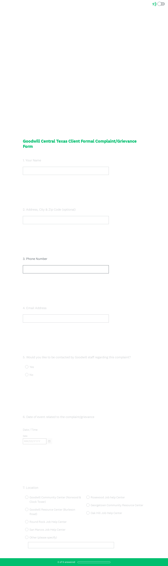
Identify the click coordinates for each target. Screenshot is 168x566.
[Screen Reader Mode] (158, 4)
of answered (66, 562)
